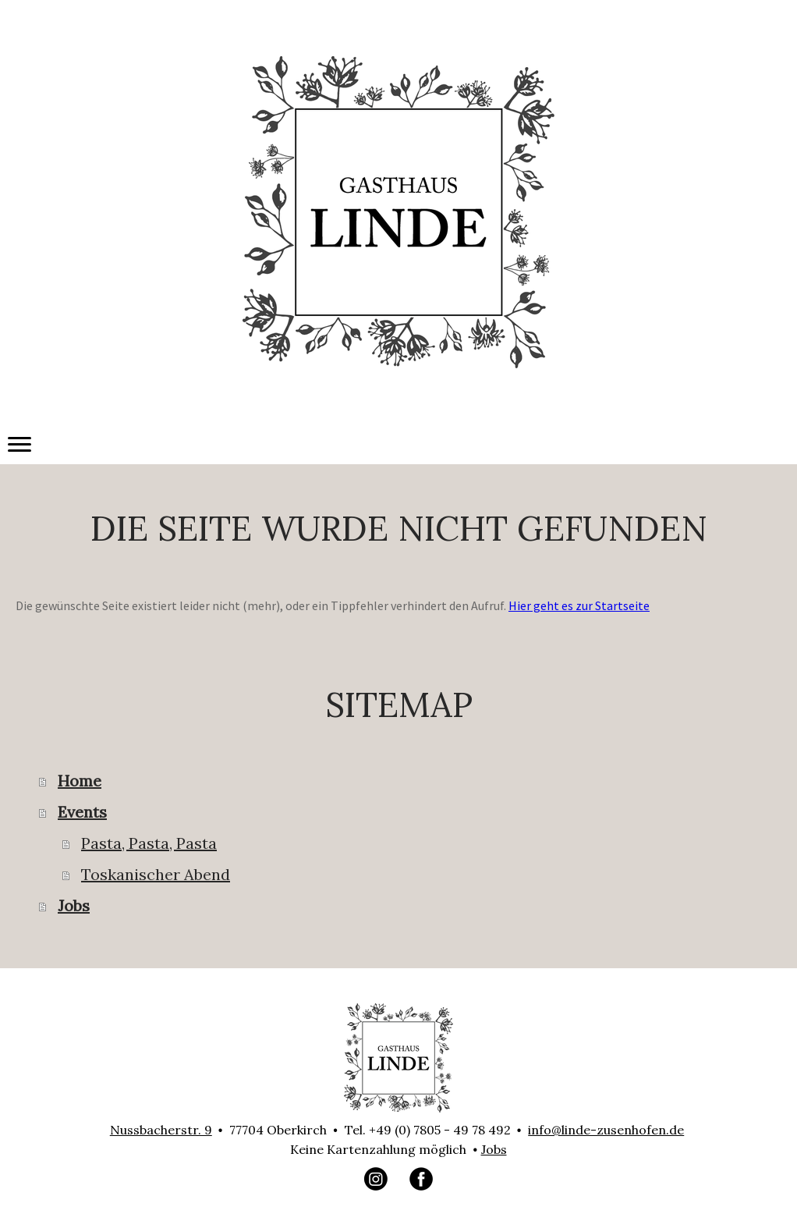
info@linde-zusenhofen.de (606, 1130)
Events (82, 812)
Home (79, 780)
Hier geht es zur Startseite (579, 605)
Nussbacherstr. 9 (161, 1130)
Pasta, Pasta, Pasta (149, 843)
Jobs (74, 905)
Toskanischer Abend (155, 874)
